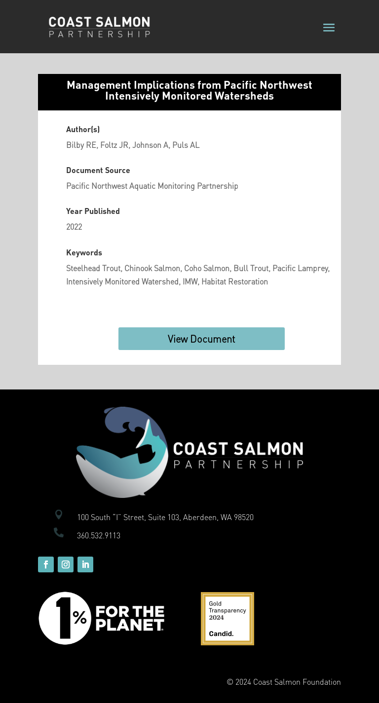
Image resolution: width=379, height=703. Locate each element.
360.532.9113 (98, 535)
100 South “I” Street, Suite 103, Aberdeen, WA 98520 (165, 517)
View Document (201, 338)
